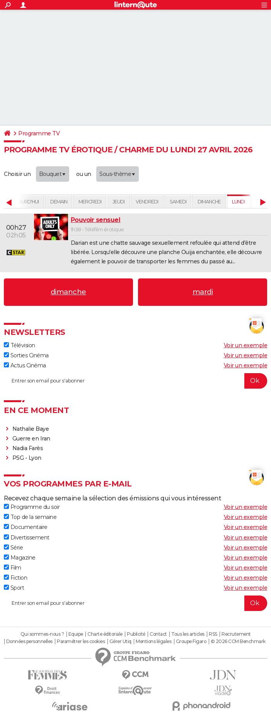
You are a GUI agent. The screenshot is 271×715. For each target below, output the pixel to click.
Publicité (136, 634)
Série (13, 547)
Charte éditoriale (105, 634)
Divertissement (26, 537)
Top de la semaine (30, 517)
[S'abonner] (135, 381)
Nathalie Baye (30, 428)
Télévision (19, 345)
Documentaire (26, 527)
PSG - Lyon (26, 457)
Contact (158, 634)
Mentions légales (153, 641)
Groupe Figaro (191, 641)
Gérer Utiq (120, 641)
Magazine (20, 557)
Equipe (75, 634)
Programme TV (39, 133)
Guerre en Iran (31, 438)
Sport (14, 587)
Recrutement (236, 634)
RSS (213, 634)
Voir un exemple (246, 345)
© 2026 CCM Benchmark (238, 641)
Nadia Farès (27, 448)
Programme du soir (32, 506)
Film (12, 567)
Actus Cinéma (25, 365)
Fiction (15, 577)
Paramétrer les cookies (81, 641)
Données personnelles (29, 641)
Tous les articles (188, 634)
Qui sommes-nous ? (42, 634)
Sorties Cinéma (26, 355)
